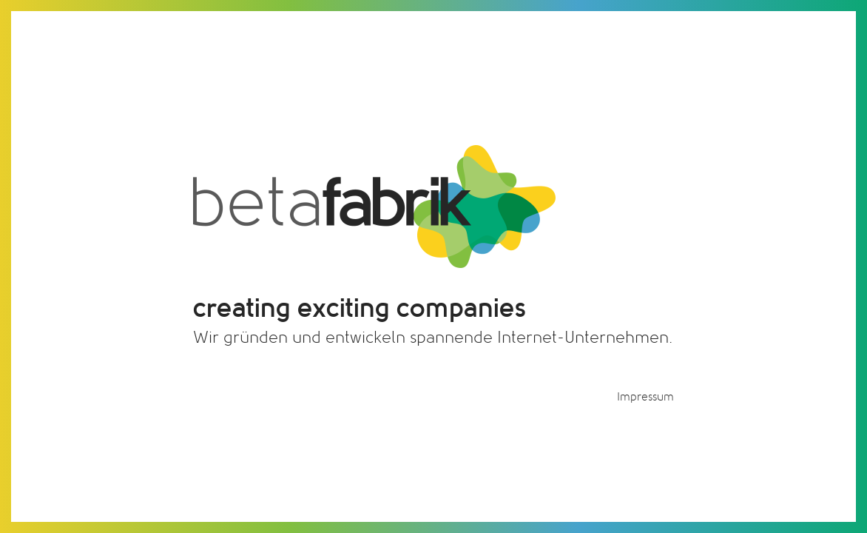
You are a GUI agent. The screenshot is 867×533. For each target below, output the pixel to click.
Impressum (645, 397)
